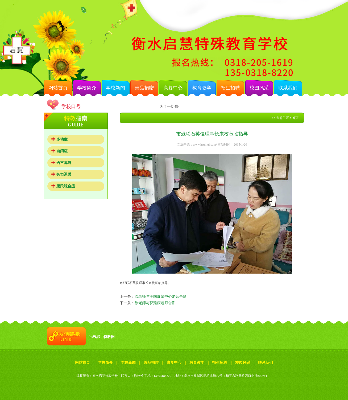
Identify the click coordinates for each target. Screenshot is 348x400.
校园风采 (259, 87)
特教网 (109, 337)
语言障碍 (63, 163)
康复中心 (173, 87)
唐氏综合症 (65, 186)
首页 (295, 118)
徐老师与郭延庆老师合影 (155, 303)
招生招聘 (230, 87)
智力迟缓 (63, 174)
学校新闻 (115, 87)
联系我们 (287, 87)
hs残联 (94, 337)
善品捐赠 (144, 87)
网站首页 (58, 87)
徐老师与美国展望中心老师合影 (161, 297)
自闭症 (62, 151)
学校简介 (86, 87)
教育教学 (201, 87)
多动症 (62, 139)
